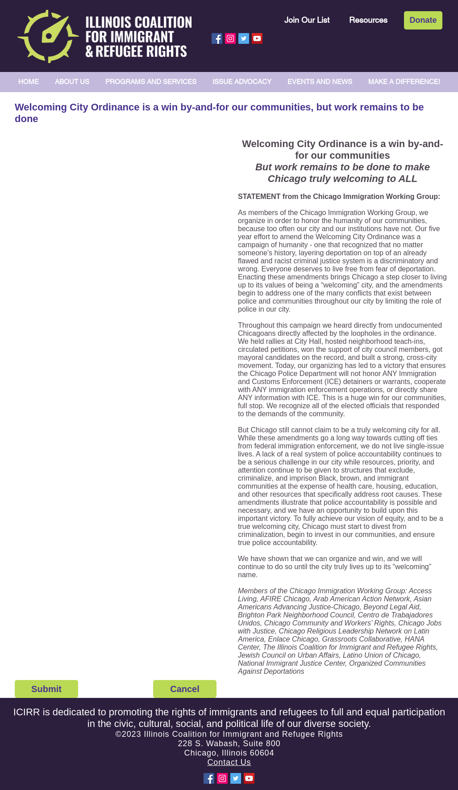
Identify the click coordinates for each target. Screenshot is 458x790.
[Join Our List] (307, 20)
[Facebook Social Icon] (217, 38)
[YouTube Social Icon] (257, 38)
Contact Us (229, 762)
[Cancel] (185, 689)
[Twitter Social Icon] (243, 38)
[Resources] (368, 20)
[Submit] (46, 689)
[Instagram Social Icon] (230, 38)
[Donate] (423, 20)
